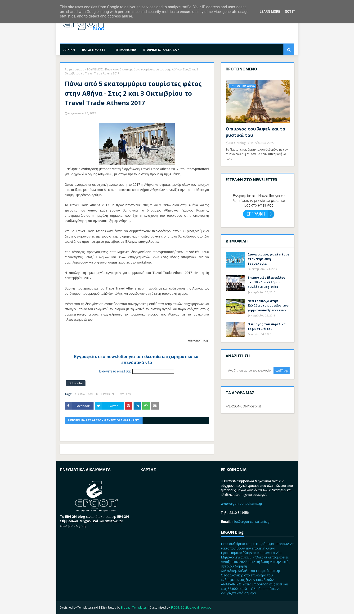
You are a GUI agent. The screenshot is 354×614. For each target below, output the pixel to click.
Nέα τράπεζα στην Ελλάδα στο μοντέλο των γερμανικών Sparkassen (267, 305)
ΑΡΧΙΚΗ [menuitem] (69, 50)
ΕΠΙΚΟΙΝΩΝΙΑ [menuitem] (126, 50)
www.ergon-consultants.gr (242, 504)
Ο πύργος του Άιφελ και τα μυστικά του (255, 132)
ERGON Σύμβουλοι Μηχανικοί (190, 607)
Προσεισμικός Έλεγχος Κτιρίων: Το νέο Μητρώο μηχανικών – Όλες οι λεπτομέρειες (254, 554)
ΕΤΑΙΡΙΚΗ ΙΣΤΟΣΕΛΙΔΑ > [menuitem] (161, 50)
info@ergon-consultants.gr (251, 521)
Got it (290, 11)
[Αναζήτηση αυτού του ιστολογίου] (250, 370)
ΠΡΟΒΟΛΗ (108, 394)
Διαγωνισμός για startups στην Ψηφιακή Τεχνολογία (268, 259)
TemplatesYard (87, 607)
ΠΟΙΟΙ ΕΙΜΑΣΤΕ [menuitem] (93, 50)
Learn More (270, 11)
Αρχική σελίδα (74, 69)
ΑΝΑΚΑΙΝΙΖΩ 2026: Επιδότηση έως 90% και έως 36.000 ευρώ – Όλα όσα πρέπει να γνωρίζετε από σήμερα (254, 588)
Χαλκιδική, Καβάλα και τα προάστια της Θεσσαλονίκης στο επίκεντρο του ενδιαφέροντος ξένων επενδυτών (250, 575)
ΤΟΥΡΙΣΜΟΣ (95, 69)
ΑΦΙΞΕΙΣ (93, 394)
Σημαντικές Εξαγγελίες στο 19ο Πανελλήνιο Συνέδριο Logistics (266, 282)
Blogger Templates (134, 607)
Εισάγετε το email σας (115, 371)
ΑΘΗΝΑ (80, 394)
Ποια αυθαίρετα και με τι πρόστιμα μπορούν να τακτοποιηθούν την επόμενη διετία (257, 545)
